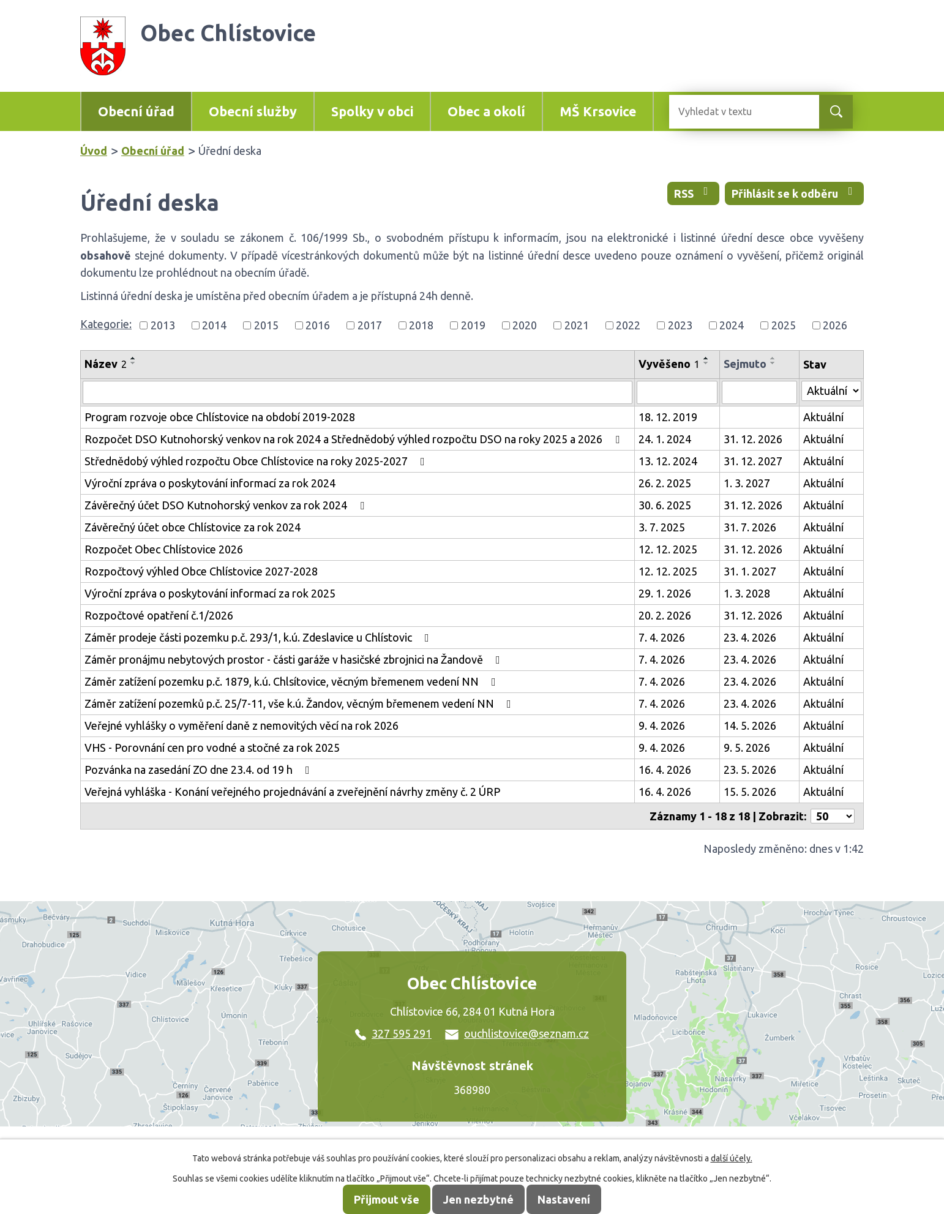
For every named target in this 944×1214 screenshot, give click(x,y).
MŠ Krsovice (598, 111)
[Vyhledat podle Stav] (831, 391)
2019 (473, 325)
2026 (835, 325)
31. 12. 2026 (753, 439)
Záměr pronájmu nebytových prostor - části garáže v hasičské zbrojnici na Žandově (294, 659)
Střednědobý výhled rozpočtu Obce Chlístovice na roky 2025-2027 (257, 461)
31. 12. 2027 (753, 461)
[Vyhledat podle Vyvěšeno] (677, 392)
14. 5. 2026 (750, 725)
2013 (163, 325)
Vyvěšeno (669, 364)
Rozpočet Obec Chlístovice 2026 (163, 549)
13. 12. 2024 (668, 461)
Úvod (93, 150)
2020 (524, 325)
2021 (576, 325)
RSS (693, 192)
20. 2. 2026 (665, 615)
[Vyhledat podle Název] (357, 392)
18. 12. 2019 (668, 417)
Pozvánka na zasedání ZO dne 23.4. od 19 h (199, 769)
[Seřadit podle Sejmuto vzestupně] (773, 358)
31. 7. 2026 (750, 527)
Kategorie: (106, 324)
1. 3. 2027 (747, 483)
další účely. (731, 1158)
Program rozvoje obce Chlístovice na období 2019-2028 (219, 417)
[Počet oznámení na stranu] (833, 816)
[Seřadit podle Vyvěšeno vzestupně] (706, 358)
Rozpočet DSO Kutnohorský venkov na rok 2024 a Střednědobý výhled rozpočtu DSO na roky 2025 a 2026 (354, 439)
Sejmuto (745, 364)
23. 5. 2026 (750, 769)
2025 (783, 325)
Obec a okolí (486, 111)
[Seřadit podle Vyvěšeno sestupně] (706, 363)
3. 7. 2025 (662, 527)
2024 (731, 325)
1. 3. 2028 (747, 593)
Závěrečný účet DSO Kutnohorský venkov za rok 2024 (226, 505)
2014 (214, 325)
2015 (266, 325)
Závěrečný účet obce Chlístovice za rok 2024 (192, 527)
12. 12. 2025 (668, 549)
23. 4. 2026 (750, 637)
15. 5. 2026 (750, 791)
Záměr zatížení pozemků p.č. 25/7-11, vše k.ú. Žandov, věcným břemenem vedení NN (300, 703)
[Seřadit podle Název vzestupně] (133, 358)
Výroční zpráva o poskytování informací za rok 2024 (209, 483)
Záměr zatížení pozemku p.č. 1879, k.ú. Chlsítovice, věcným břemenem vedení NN (292, 681)
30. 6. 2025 (665, 505)
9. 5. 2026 (747, 747)
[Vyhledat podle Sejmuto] (759, 392)
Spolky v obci (372, 111)
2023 (680, 325)
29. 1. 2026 (665, 593)
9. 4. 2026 (662, 725)
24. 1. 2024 (665, 439)
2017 (370, 325)
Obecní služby (253, 111)
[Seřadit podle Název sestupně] (133, 363)
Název (105, 364)
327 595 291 (393, 1033)
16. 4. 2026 (665, 769)
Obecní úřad (136, 111)
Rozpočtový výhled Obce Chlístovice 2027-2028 (201, 571)
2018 (421, 325)
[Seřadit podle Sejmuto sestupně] (773, 363)
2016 (317, 325)
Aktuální (823, 417)
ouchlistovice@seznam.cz (517, 1033)
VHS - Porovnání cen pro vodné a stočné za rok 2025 (212, 747)
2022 (628, 325)
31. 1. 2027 (750, 571)
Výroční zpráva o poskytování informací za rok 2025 (209, 593)
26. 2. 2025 (665, 483)
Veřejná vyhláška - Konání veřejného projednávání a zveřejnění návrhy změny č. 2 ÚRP (292, 791)
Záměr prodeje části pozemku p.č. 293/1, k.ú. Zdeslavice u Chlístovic (259, 637)
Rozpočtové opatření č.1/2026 (158, 615)
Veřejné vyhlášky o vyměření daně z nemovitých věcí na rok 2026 (241, 725)
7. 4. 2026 (662, 637)
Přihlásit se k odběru (795, 192)
